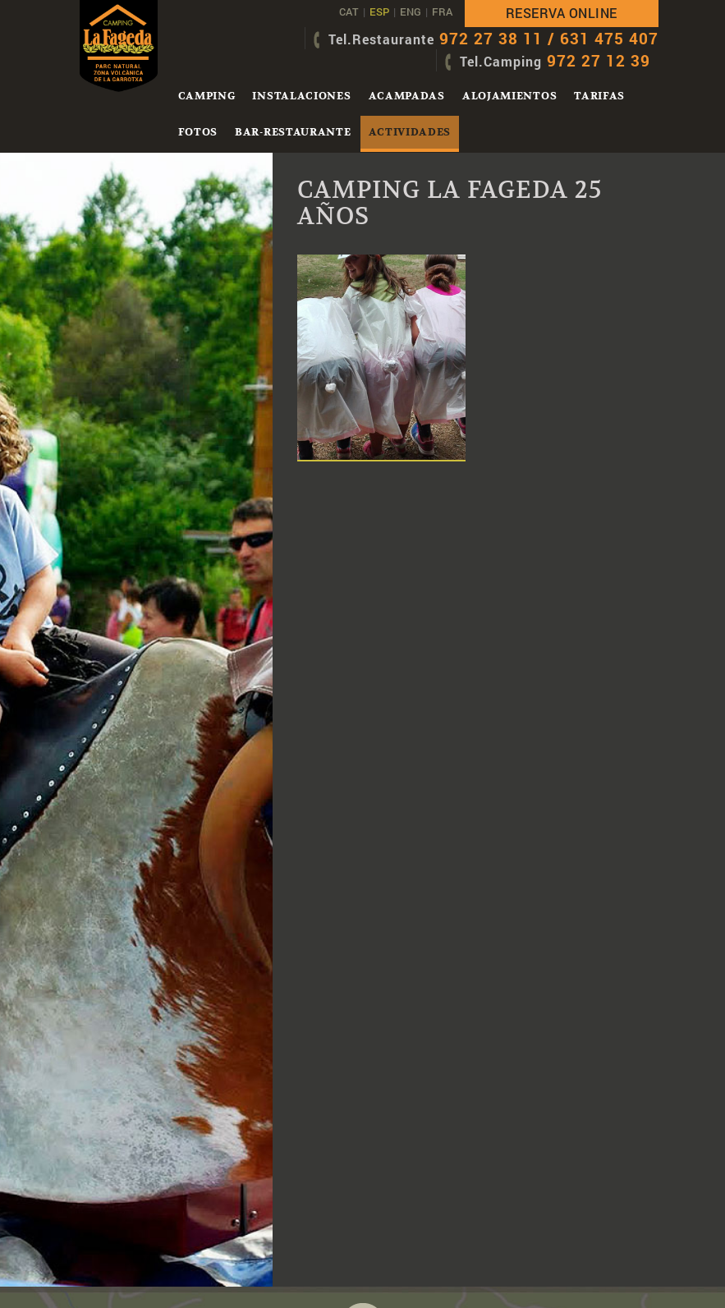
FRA (442, 11)
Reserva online (561, 12)
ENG (410, 11)
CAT (349, 11)
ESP (379, 11)
